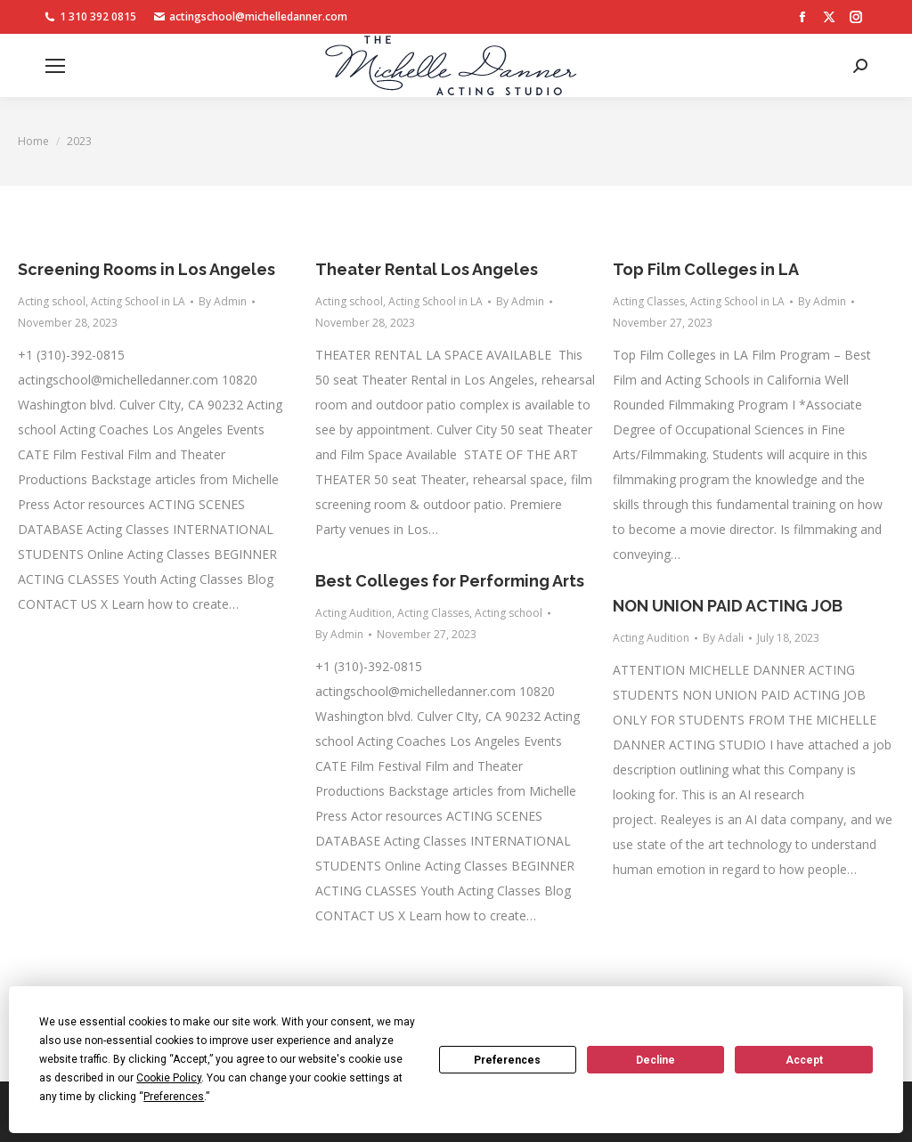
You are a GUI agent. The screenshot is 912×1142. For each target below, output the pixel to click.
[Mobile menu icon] (55, 66)
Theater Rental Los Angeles (426, 269)
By (223, 301)
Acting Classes (649, 301)
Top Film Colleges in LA (706, 269)
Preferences (507, 1060)
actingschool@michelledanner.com (250, 17)
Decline (655, 1060)
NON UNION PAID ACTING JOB (728, 605)
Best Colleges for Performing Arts (449, 580)
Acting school (52, 301)
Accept (804, 1060)
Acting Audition (353, 612)
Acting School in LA (138, 301)
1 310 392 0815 (90, 17)
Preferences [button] (173, 1096)
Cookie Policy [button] (168, 1078)
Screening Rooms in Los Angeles (146, 269)
